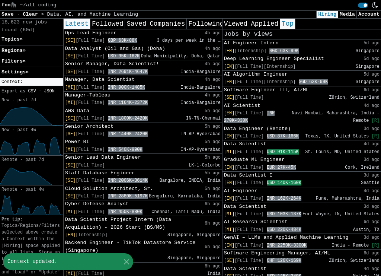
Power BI (77, 142)
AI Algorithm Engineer (256, 74)
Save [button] (9, 14)
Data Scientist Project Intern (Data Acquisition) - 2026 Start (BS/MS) (118, 223)
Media (347, 14)
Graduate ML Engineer (254, 159)
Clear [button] (32, 14)
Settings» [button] (15, 72)
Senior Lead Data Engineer (103, 157)
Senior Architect (89, 126)
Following (206, 24)
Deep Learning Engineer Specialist (274, 58)
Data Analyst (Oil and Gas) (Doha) (115, 48)
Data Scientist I (248, 175)
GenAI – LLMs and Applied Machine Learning (286, 237)
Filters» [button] (13, 61)
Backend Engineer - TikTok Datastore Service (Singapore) (130, 246)
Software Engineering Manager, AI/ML (277, 253)
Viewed (235, 24)
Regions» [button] (13, 50)
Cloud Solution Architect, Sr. (109, 188)
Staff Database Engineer (100, 173)
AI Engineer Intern (251, 43)
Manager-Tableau (88, 95)
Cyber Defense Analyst (97, 204)
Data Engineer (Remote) (257, 128)
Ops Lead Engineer (91, 33)
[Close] (126, 262)
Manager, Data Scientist (100, 79)
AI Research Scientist (256, 222)
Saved (136, 24)
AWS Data (77, 111)
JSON (49, 91)
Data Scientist (245, 144)
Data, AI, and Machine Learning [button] (92, 14)
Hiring (327, 14)
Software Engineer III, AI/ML (266, 90)
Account (369, 14)
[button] (31, 82)
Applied (264, 24)
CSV (32, 91)
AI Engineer (240, 191)
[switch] (363, 5)
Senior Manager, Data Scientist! (112, 64)
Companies (167, 24)
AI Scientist (242, 105)
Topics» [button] (12, 39)
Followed (107, 24)
